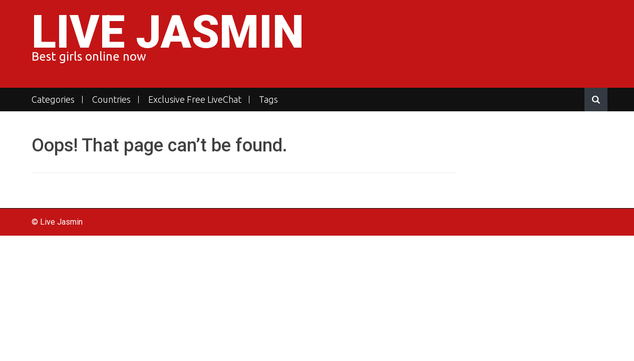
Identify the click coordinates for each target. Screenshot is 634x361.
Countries (111, 99)
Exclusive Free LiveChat (194, 99)
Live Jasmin (168, 32)
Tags (268, 99)
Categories (53, 99)
